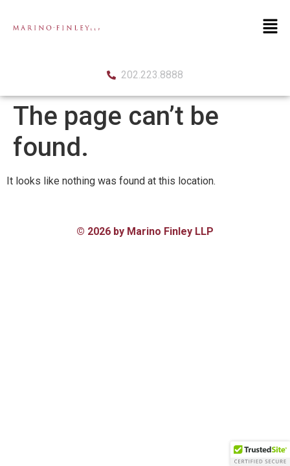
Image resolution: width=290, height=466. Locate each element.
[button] (271, 27)
